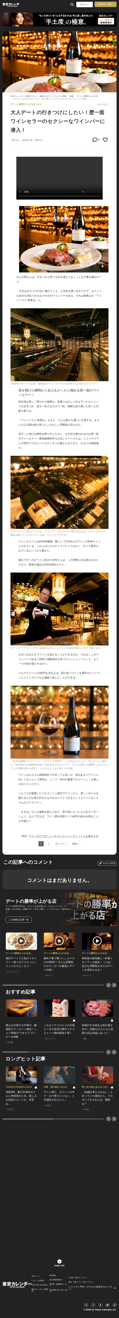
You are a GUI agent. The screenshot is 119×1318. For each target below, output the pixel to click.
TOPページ (36, 1276)
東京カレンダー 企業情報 (40, 1290)
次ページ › (60, 843)
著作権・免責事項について (58, 1285)
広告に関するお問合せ (40, 1285)
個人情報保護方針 (55, 1280)
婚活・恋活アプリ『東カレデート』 (81, 1282)
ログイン (84, 4)
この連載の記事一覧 (18, 919)
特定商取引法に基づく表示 (58, 1290)
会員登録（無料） (105, 4)
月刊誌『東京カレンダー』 (78, 1278)
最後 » (75, 843)
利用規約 (52, 1275)
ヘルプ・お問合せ (38, 1280)
